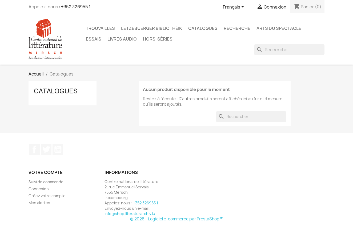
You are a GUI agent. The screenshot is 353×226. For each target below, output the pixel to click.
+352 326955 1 (76, 7)
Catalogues (203, 28)
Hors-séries (158, 39)
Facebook (34, 149)
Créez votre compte (47, 195)
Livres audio (122, 39)
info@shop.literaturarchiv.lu (130, 213)
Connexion (39, 188)
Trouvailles (100, 28)
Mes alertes (39, 202)
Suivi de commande (46, 181)
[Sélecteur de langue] (234, 7)
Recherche (237, 28)
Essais (93, 39)
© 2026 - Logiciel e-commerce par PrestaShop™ (176, 219)
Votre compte (46, 172)
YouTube (58, 149)
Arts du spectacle (278, 28)
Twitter (46, 149)
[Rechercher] (289, 49)
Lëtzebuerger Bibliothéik (151, 28)
